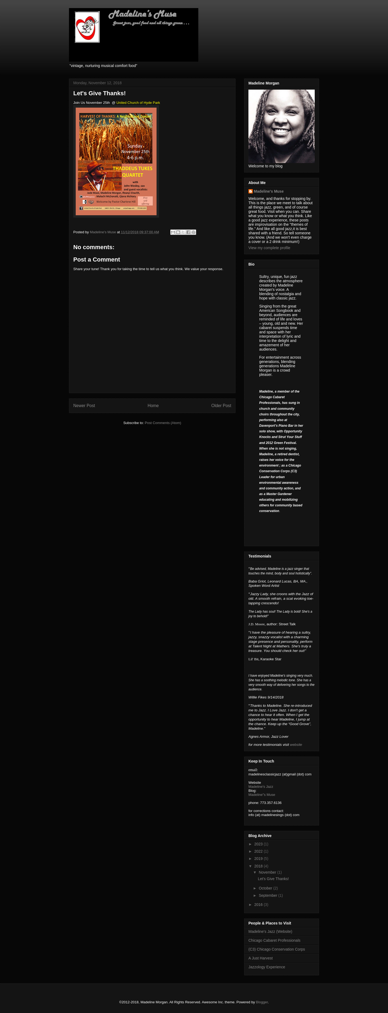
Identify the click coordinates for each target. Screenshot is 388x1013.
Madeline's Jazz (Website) (270, 931)
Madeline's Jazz (260, 787)
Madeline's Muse (269, 191)
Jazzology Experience (266, 967)
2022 (259, 851)
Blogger (262, 1002)
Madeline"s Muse (261, 795)
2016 (259, 904)
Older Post (221, 405)
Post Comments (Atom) (163, 423)
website (296, 745)
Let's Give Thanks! (273, 879)
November (268, 872)
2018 (259, 866)
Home (153, 405)
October (266, 888)
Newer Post (84, 405)
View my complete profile (269, 248)
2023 (259, 844)
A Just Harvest (260, 958)
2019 (259, 858)
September (268, 895)
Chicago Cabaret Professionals (274, 940)
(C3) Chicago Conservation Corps (276, 949)
